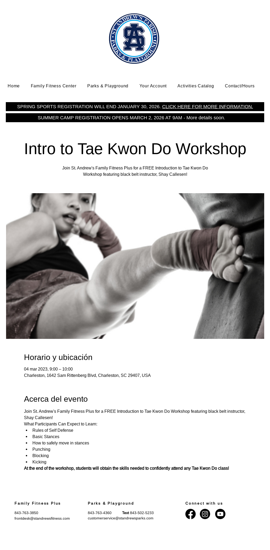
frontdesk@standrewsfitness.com (42, 518)
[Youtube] (220, 514)
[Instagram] (205, 514)
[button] (57, 86)
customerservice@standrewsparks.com (120, 518)
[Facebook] (190, 514)
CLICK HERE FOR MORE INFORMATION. (207, 106)
